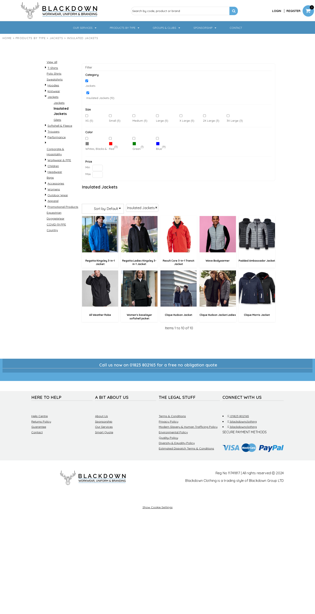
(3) (113, 147)
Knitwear (54, 91)
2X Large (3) (211, 120)
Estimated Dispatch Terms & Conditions (186, 448)
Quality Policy (168, 438)
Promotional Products (63, 207)
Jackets (56, 38)
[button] (85, 27)
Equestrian (54, 213)
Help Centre (39, 416)
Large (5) (162, 120)
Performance (57, 137)
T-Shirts (53, 68)
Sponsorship (103, 421)
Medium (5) (139, 120)
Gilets (57, 120)
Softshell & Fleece (60, 126)
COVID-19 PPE (56, 224)
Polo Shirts (54, 73)
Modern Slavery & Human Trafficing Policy (188, 427)
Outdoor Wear (58, 195)
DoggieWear (55, 218)
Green (136, 148)
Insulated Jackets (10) (100, 98)
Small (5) (114, 120)
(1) (138, 147)
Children (53, 166)
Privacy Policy (168, 421)
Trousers (54, 131)
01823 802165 (238, 416)
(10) (96, 147)
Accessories (56, 183)
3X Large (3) (235, 120)
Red (111, 148)
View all (52, 62)
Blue (159, 148)
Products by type (31, 38)
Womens (54, 189)
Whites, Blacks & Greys (100, 148)
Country (52, 230)
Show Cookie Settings (158, 507)
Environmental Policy (173, 432)
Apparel (53, 201)
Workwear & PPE (59, 160)
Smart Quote (104, 432)
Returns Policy (41, 421)
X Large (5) (187, 120)
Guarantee (38, 427)
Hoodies (53, 85)
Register (293, 11)
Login (276, 11)
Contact (37, 432)
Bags (50, 177)
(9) (161, 147)
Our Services (104, 427)
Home (7, 38)
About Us (101, 416)
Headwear (55, 172)
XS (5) (89, 120)
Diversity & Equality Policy (177, 443)
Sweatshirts (55, 79)
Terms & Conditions (172, 416)
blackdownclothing (242, 421)
